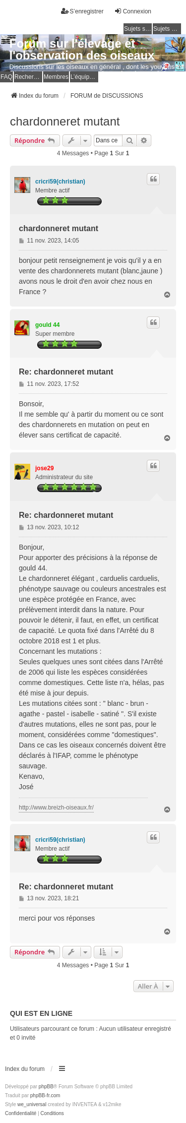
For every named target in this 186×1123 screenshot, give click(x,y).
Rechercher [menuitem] (28, 76)
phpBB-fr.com (45, 1095)
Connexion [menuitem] (132, 11)
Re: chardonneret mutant (66, 372)
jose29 (44, 468)
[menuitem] (20, 1113)
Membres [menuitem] (56, 76)
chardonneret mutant (65, 121)
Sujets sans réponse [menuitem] (138, 28)
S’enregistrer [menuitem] (82, 11)
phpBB (46, 1086)
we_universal (31, 1104)
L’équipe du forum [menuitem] (84, 76)
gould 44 (47, 324)
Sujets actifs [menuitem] (167, 28)
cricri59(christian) (60, 181)
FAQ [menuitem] (6, 76)
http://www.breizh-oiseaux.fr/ (56, 807)
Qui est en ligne (41, 1013)
